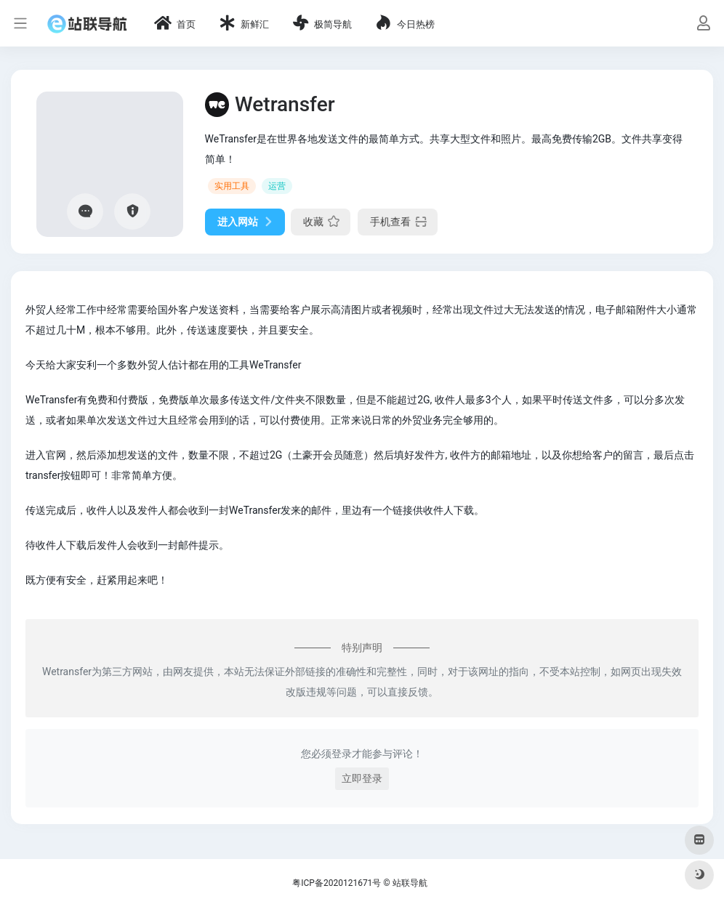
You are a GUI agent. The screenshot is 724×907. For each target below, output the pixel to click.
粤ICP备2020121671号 (336, 883)
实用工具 (231, 186)
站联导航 (410, 883)
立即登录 (362, 778)
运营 (277, 186)
